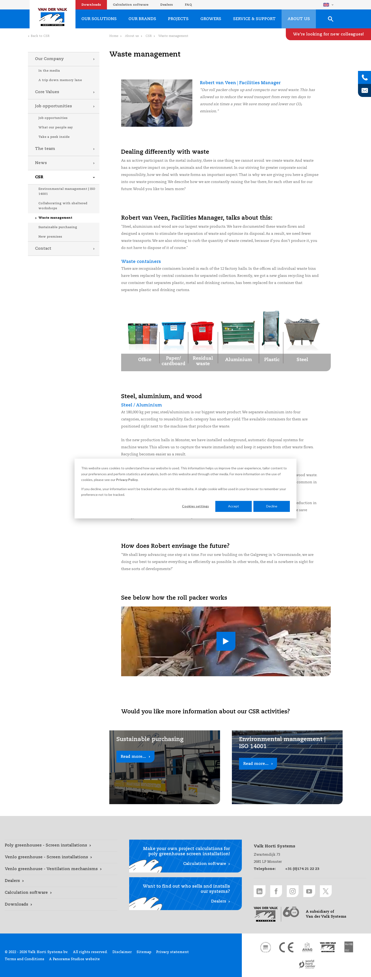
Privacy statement (172, 952)
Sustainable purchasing (57, 227)
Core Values (47, 92)
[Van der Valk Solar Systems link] (327, 947)
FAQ (188, 4)
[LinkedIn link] (259, 891)
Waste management (55, 217)
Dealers (166, 4)
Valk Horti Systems (52, 17)
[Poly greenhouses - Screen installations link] (61, 845)
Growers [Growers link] (210, 19)
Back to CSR (40, 36)
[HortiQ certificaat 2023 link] (348, 947)
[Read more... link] (164, 767)
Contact (43, 249)
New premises (50, 236)
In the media (49, 70)
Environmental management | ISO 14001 (66, 192)
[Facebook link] (276, 891)
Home (113, 36)
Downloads (91, 4)
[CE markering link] (286, 947)
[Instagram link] (293, 891)
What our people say (55, 127)
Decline (271, 506)
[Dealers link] (61, 881)
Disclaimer (122, 952)
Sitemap (144, 952)
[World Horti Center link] (307, 964)
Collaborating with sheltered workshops (62, 206)
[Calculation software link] (61, 893)
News (41, 163)
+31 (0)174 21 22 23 (302, 869)
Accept (233, 506)
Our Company (49, 59)
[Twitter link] (326, 891)
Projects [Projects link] (178, 19)
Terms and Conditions (24, 959)
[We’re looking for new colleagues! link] (328, 34)
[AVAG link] (307, 947)
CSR (39, 177)
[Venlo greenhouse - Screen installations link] (61, 857)
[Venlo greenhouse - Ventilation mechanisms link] (61, 869)
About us (132, 36)
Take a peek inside (54, 137)
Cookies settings (195, 506)
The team (45, 149)
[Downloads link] (61, 905)
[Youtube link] (309, 891)
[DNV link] (265, 947)
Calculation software (130, 4)
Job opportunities (53, 106)
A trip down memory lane (60, 80)
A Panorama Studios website (74, 959)
